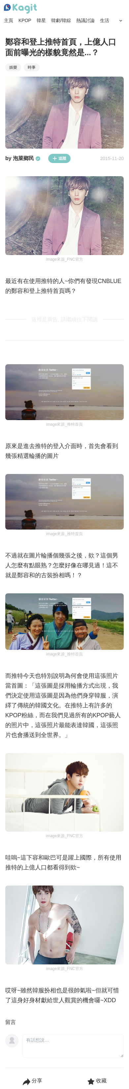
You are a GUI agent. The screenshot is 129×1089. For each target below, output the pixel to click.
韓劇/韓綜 (61, 20)
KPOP (24, 20)
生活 (104, 20)
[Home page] (20, 9)
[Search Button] (120, 20)
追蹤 (59, 158)
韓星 (41, 20)
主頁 (8, 20)
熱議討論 (85, 20)
